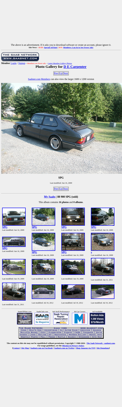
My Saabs (50, 196)
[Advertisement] (61, 22)
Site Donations (103, 348)
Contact (16, 348)
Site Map (25, 348)
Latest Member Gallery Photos (60, 63)
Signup (21, 63)
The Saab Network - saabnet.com (101, 343)
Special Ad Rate (50, 47)
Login (13, 63)
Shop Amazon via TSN (85, 348)
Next (65, 73)
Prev (56, 73)
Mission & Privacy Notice (73, 345)
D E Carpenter (75, 67)
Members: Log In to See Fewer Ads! (78, 47)
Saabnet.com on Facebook (41, 348)
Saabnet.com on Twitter (64, 348)
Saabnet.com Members (39, 79)
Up (60, 73)
